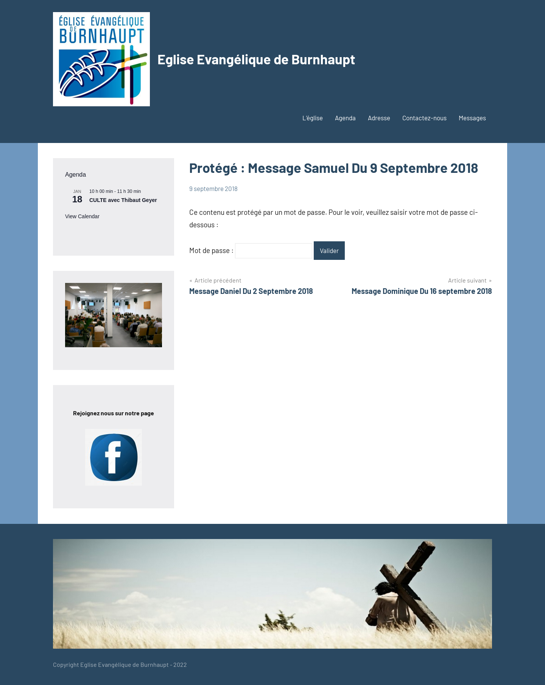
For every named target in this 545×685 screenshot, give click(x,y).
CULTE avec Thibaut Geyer (123, 200)
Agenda (345, 117)
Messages (472, 117)
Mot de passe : (250, 250)
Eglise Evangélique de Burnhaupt (256, 59)
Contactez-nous (424, 117)
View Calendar (82, 216)
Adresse (379, 117)
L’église (312, 117)
